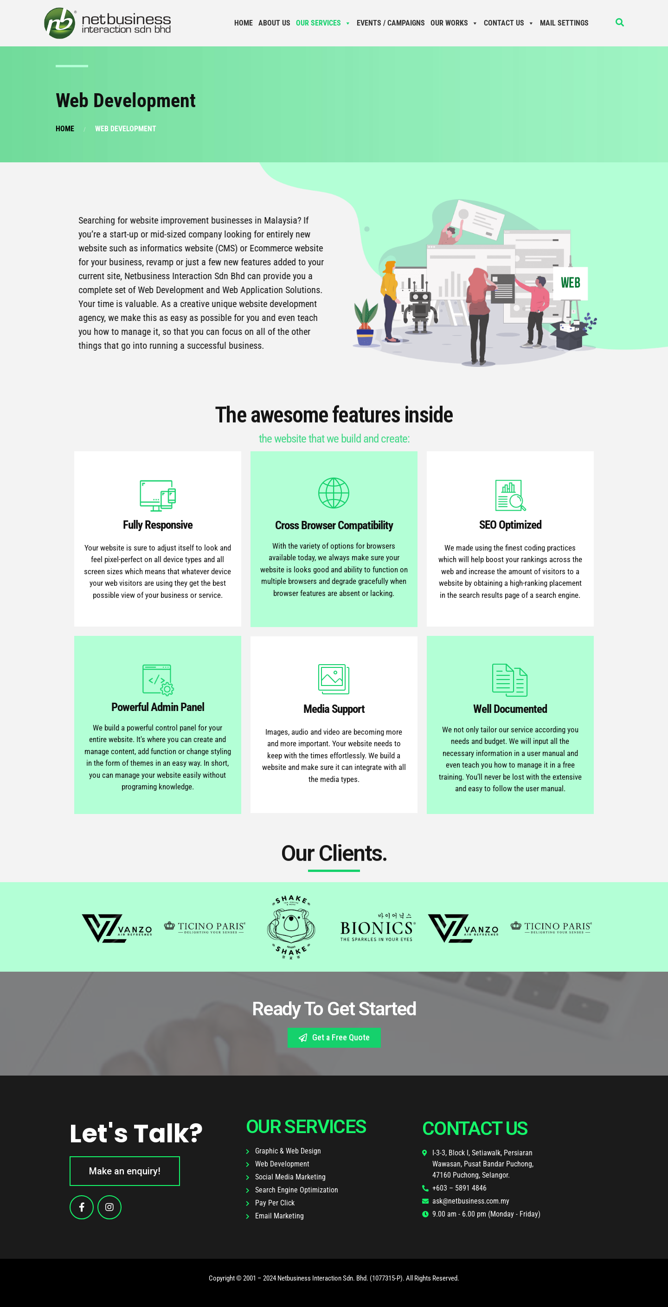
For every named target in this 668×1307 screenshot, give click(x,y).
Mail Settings (564, 23)
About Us (274, 23)
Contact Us (509, 23)
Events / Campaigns (391, 23)
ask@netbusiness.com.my (470, 1201)
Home (243, 23)
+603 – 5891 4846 (459, 1188)
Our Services (323, 23)
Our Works (454, 23)
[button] (334, 1038)
